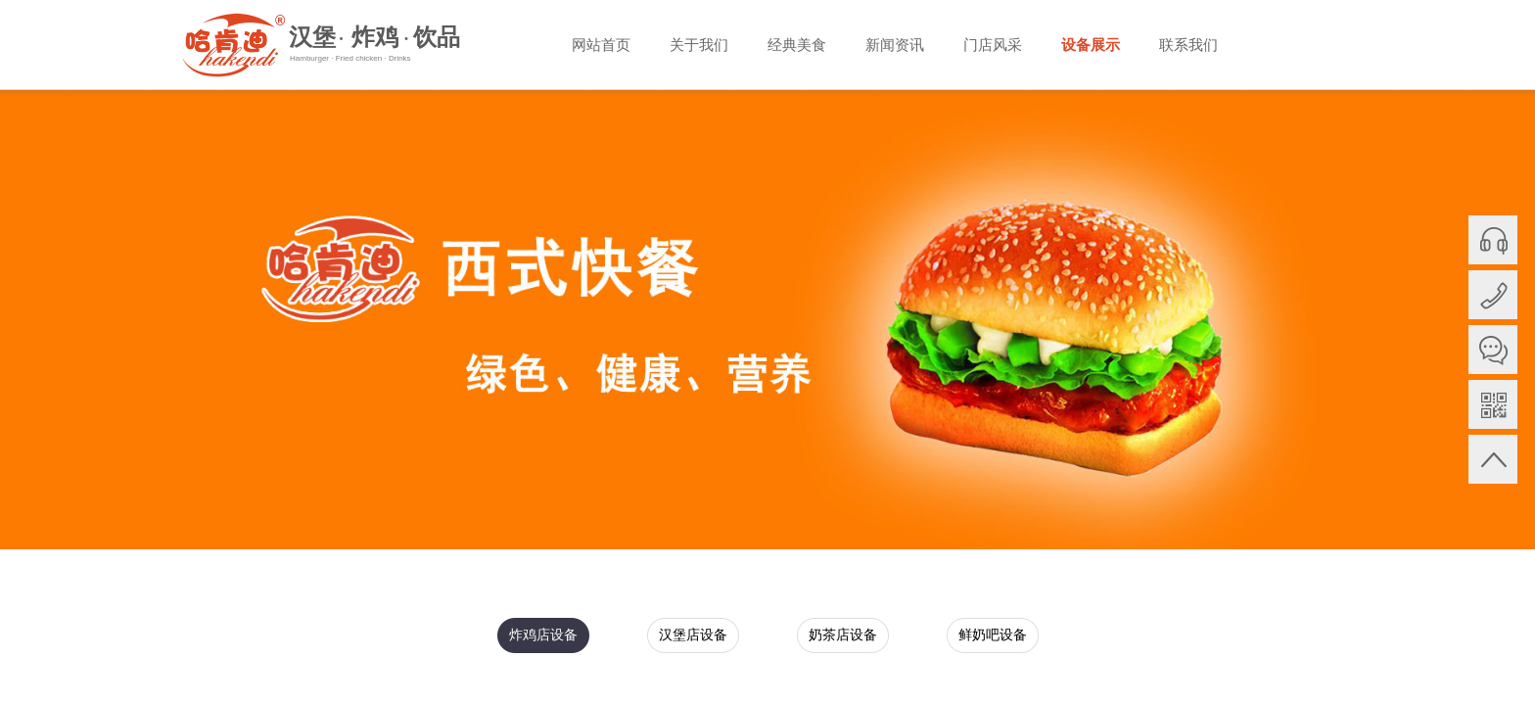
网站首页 (601, 45)
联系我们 (1188, 45)
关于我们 (699, 45)
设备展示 (1090, 45)
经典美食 (797, 45)
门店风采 (992, 45)
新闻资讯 (894, 45)
